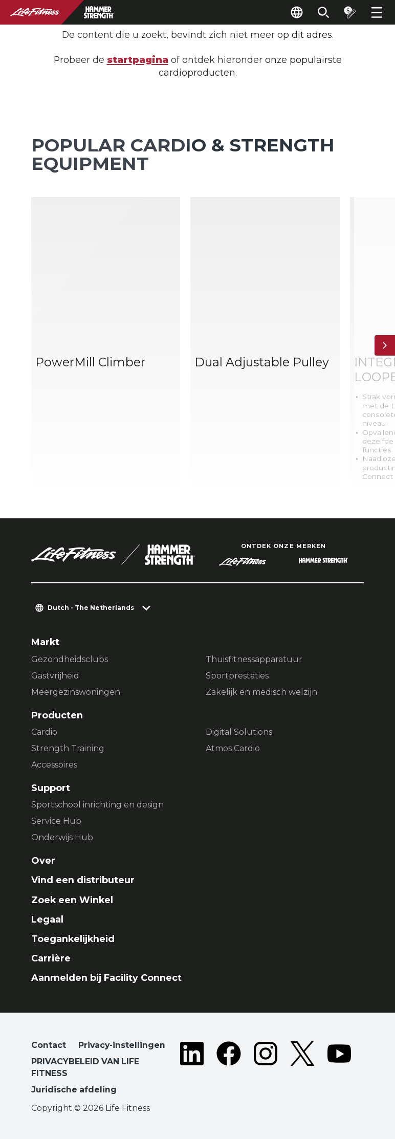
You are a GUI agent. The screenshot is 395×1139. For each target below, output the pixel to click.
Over (43, 860)
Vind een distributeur (83, 879)
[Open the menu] (376, 12)
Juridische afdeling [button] (74, 1089)
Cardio (44, 732)
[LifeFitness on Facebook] (228, 1069)
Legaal (47, 919)
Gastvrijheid (55, 676)
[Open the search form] (323, 12)
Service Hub (56, 821)
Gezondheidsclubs (69, 659)
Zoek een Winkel (72, 899)
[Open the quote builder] (350, 12)
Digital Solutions (239, 732)
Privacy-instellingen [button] (121, 1045)
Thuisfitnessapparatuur (254, 659)
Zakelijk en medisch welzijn (261, 692)
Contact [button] (48, 1045)
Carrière (51, 958)
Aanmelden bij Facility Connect (106, 977)
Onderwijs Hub (62, 837)
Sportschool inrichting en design (97, 804)
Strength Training (67, 748)
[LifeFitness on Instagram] (265, 1069)
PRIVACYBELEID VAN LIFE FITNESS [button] (85, 1068)
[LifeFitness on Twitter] (302, 1069)
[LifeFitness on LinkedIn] (192, 1069)
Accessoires (54, 765)
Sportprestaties (237, 676)
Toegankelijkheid (73, 938)
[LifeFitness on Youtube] (339, 1069)
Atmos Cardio (233, 748)
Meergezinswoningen (75, 692)
